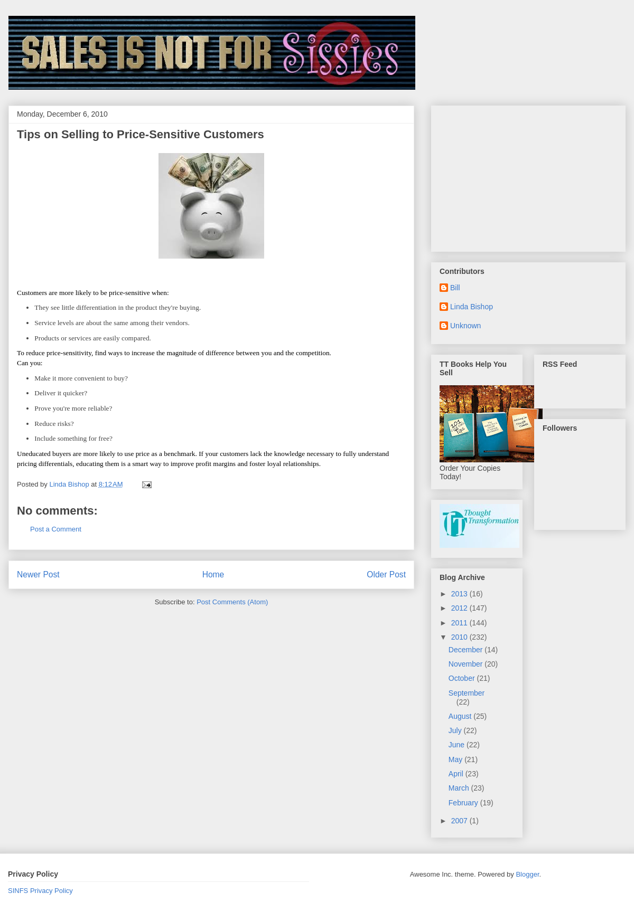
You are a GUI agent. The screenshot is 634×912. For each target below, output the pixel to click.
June (458, 744)
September (466, 693)
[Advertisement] (519, 176)
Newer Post (38, 574)
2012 (460, 608)
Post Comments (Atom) (232, 602)
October (463, 678)
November (466, 664)
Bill (455, 287)
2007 (460, 820)
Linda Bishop (471, 306)
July (456, 730)
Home (213, 574)
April (457, 774)
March (460, 788)
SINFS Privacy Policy (40, 891)
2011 (460, 623)
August (461, 716)
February (464, 803)
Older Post (386, 574)
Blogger (527, 874)
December (466, 649)
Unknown (465, 325)
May (456, 759)
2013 (460, 594)
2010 (460, 637)
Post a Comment (55, 529)
